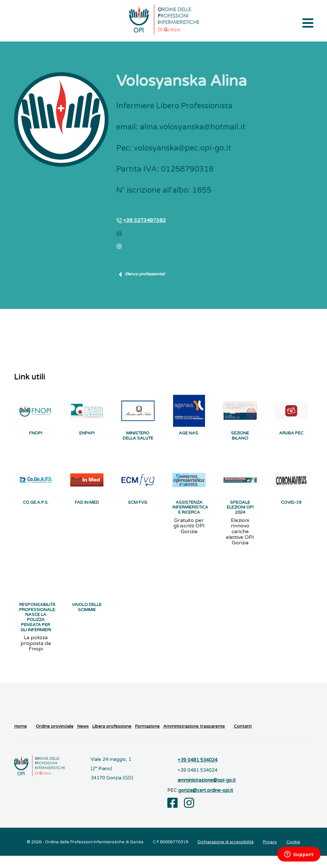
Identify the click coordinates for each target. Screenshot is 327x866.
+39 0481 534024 (197, 770)
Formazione (147, 737)
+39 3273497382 (144, 220)
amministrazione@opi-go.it (207, 790)
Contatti (243, 737)
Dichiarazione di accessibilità (226, 852)
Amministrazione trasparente (194, 737)
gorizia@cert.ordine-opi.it (205, 801)
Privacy (270, 852)
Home (20, 737)
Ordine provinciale (54, 737)
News (83, 737)
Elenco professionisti (140, 274)
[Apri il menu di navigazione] (307, 22)
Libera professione (111, 737)
